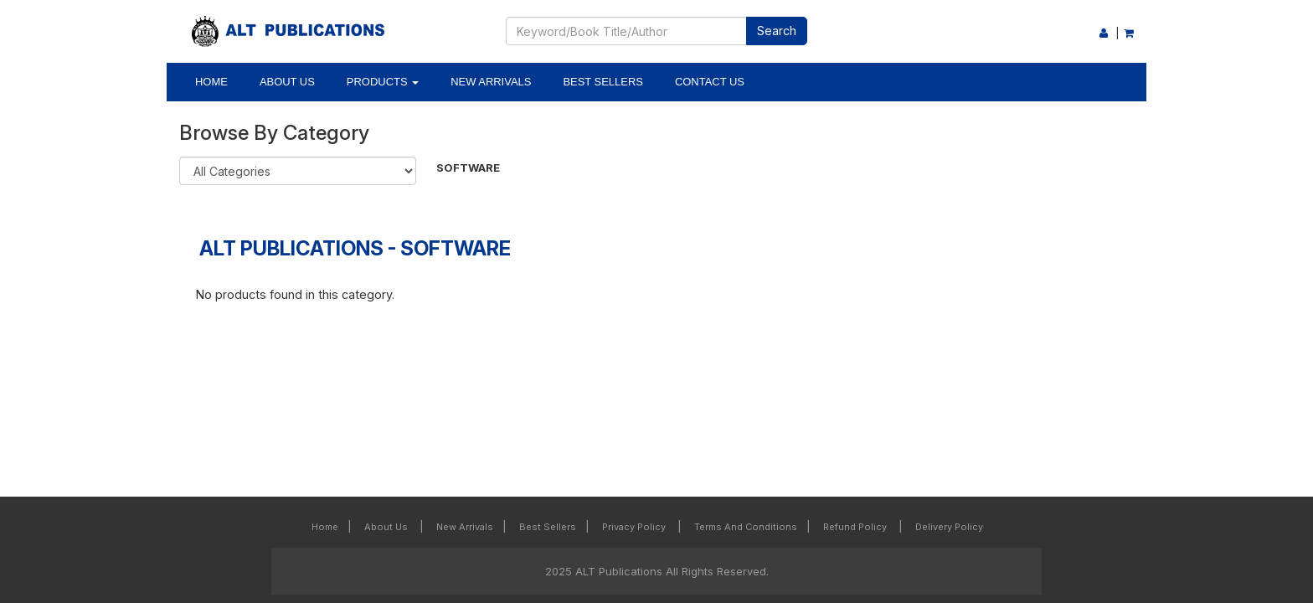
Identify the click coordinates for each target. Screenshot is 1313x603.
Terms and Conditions (745, 527)
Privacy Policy (635, 527)
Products (383, 81)
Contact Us (709, 81)
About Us (287, 81)
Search (776, 30)
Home (211, 81)
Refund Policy (856, 527)
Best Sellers (603, 81)
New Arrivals (491, 81)
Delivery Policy (949, 527)
